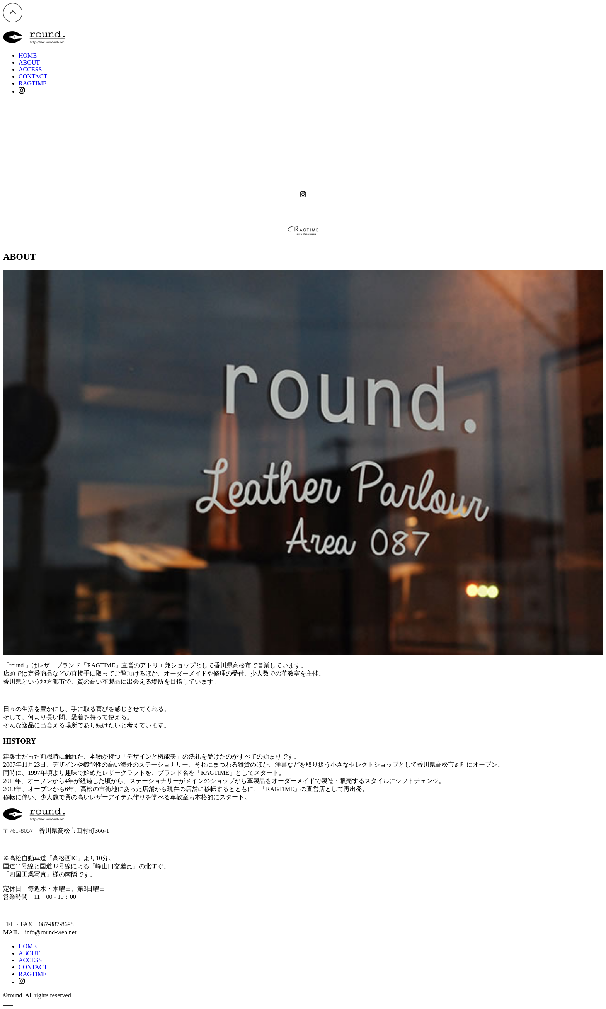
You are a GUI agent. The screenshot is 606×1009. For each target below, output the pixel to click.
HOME (28, 55)
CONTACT (33, 76)
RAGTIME (33, 83)
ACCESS (30, 69)
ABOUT (29, 62)
